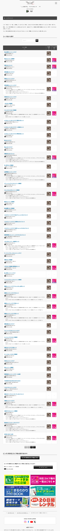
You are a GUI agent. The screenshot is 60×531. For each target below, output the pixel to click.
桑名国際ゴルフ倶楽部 (9, 209)
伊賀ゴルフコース (8, 66)
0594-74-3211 (9, 334)
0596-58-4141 (9, 82)
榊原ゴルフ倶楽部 (8, 261)
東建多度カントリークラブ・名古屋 (12, 375)
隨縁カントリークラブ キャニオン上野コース (14, 287)
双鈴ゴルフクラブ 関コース (10, 349)
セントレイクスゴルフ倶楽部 (10, 338)
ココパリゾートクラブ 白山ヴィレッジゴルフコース (16, 216)
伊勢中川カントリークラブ (10, 98)
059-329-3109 (9, 245)
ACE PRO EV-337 (11, 497)
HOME (4, 497)
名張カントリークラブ (9, 402)
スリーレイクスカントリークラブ (11, 332)
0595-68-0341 (9, 158)
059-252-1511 (9, 56)
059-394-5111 (9, 239)
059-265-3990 (9, 144)
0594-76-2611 (9, 212)
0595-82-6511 (9, 151)
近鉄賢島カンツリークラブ (10, 173)
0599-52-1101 (9, 438)
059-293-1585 (9, 101)
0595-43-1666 (9, 63)
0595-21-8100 (9, 290)
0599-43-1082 (9, 176)
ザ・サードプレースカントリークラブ (12, 254)
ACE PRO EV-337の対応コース (22, 497)
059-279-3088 (9, 385)
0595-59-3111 (9, 277)
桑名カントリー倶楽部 (9, 203)
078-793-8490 (10, 470)
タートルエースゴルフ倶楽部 (10, 355)
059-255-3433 (9, 76)
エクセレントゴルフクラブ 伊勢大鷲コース (14, 135)
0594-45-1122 (9, 398)
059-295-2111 (9, 131)
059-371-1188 (9, 365)
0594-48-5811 (9, 378)
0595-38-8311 (9, 69)
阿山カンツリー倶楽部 (9, 60)
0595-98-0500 (9, 351)
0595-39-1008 (9, 114)
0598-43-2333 (9, 232)
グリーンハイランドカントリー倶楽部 (12, 184)
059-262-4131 (9, 225)
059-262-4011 (9, 219)
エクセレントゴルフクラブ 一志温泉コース (14, 128)
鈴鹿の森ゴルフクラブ (9, 325)
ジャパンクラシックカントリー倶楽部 (12, 281)
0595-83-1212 (9, 358)
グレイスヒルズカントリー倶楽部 (11, 191)
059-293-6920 (9, 107)
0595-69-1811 (9, 415)
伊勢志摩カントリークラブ (10, 86)
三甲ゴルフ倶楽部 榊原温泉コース (12, 267)
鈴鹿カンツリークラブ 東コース (11, 315)
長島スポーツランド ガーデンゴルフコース (14, 395)
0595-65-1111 (9, 405)
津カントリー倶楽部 (8, 368)
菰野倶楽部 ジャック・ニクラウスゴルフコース (15, 236)
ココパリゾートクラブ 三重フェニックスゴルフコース (16, 229)
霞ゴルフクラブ (7, 141)
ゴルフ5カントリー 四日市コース (11, 242)
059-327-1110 (9, 194)
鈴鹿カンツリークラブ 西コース (11, 304)
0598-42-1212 (9, 426)
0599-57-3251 (9, 89)
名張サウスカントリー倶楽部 (10, 412)
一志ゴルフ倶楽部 (8, 104)
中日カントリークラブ (9, 362)
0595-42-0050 (9, 284)
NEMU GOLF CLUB (8, 435)
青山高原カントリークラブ (10, 53)
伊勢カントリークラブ (9, 80)
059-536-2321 (9, 341)
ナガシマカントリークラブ (10, 388)
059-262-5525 (9, 264)
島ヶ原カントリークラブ (9, 274)
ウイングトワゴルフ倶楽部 (10, 111)
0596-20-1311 (9, 124)
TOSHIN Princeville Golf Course (12, 382)
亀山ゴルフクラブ (8, 148)
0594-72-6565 (9, 169)
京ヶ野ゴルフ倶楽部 (8, 166)
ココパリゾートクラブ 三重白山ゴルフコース (14, 223)
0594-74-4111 (9, 391)
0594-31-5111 (9, 206)
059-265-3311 (9, 297)
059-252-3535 (9, 270)
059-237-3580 (9, 371)
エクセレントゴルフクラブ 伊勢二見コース (14, 121)
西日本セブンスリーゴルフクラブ (11, 424)
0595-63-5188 (9, 187)
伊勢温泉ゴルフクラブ (9, 73)
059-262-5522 (9, 257)
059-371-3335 (9, 328)
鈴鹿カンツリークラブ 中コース (11, 294)
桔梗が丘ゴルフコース (9, 155)
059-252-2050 (9, 138)
